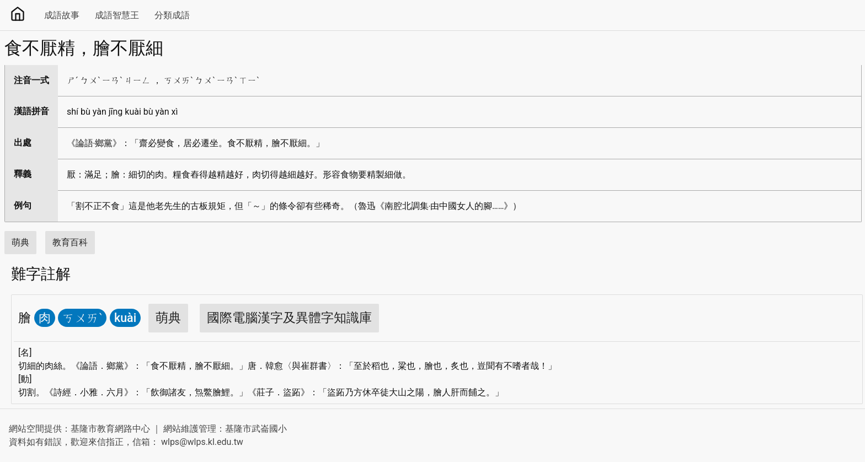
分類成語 (172, 15)
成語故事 (61, 15)
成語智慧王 (117, 15)
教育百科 (70, 242)
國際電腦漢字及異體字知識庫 (289, 317)
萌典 (20, 242)
